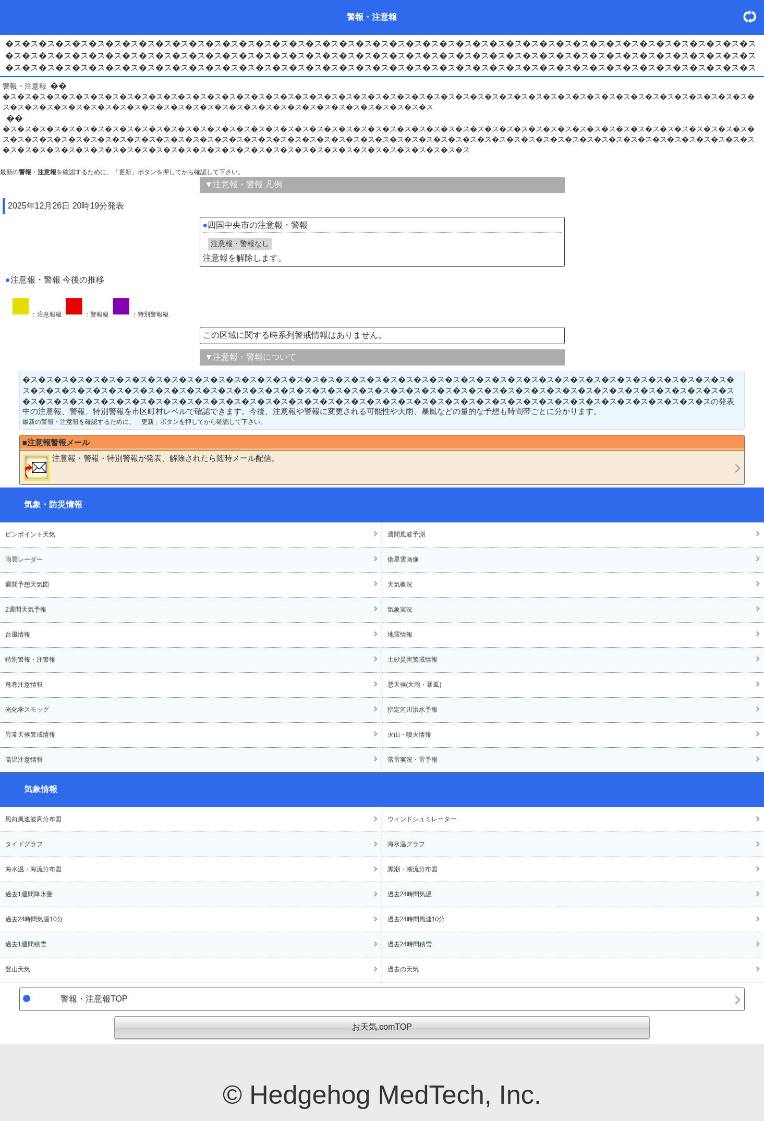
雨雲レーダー (24, 559)
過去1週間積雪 (25, 944)
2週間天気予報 (25, 609)
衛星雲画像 (403, 559)
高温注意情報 (24, 759)
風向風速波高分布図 (33, 819)
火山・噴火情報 (409, 734)
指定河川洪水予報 (412, 709)
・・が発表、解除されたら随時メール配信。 (151, 467)
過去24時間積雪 (409, 944)
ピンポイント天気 (30, 534)
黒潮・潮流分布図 (412, 869)
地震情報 (400, 634)
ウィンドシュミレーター (421, 819)
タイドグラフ (24, 844)
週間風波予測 (406, 534)
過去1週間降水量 (29, 894)
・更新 (753, 16)
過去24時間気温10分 (34, 919)
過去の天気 (403, 969)
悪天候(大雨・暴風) (414, 684)
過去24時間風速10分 (416, 919)
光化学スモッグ (27, 709)
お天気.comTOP (382, 1026)
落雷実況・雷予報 (412, 759)
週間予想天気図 (27, 584)
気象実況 (400, 609)
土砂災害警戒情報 (412, 659)
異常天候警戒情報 (30, 734)
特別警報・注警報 (30, 659)
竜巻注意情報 (24, 684)
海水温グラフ (406, 844)
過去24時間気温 (409, 894)
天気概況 (400, 584)
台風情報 (17, 634)
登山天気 (17, 969)
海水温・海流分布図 (33, 869)
